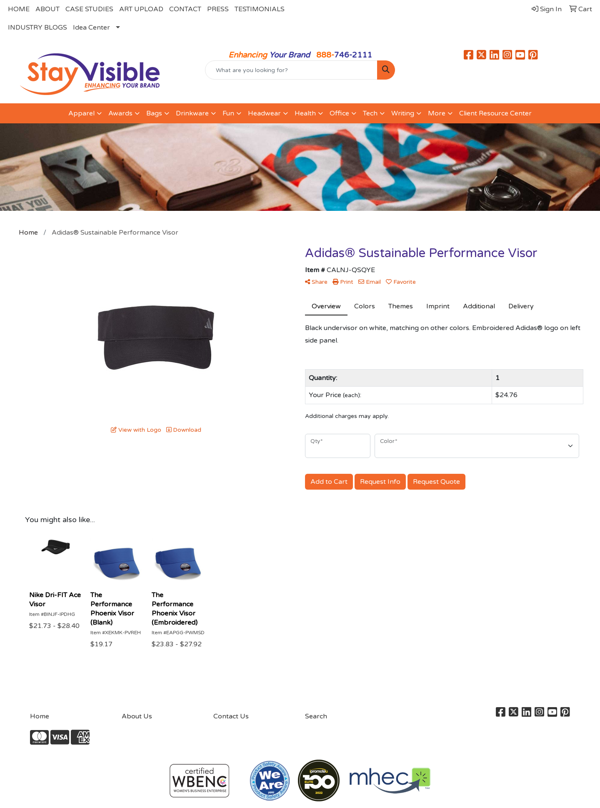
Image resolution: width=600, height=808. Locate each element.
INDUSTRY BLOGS (37, 27)
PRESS (218, 9)
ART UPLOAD (141, 9)
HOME (19, 9)
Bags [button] (154, 113)
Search (316, 716)
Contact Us (231, 716)
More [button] (436, 113)
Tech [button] (370, 113)
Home (39, 716)
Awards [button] (120, 113)
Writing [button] (402, 113)
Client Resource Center (495, 113)
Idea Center (91, 27)
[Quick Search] (291, 70)
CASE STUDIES (89, 9)
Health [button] (305, 113)
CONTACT (185, 9)
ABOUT (47, 9)
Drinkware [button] (192, 113)
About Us (137, 716)
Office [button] (339, 113)
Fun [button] (228, 113)
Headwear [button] (264, 113)
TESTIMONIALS (260, 9)
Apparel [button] (81, 113)
